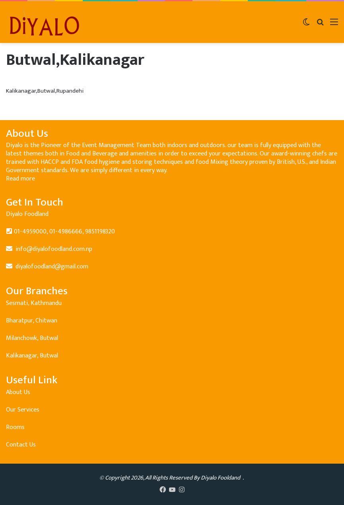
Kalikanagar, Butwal (32, 355)
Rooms (15, 427)
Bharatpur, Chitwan (31, 320)
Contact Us (21, 444)
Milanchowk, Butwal (32, 338)
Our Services (22, 409)
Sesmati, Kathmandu (34, 303)
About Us (18, 392)
